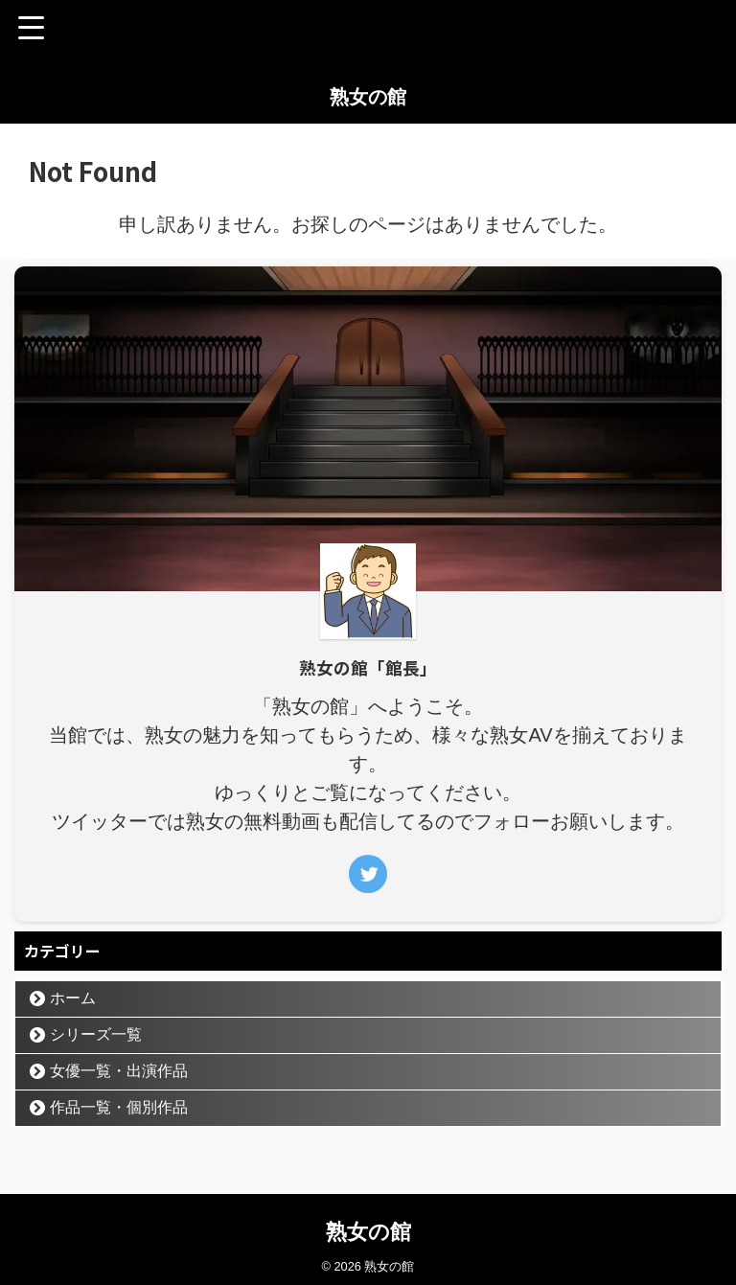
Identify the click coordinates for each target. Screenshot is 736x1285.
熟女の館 (368, 96)
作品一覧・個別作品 (119, 1107)
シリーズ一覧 (96, 1034)
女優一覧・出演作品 (119, 1071)
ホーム (73, 998)
